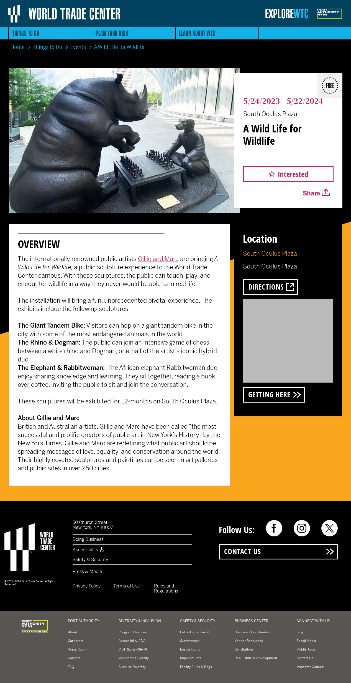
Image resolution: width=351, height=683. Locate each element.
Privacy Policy (87, 586)
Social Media (306, 641)
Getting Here (269, 394)
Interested (293, 174)
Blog (299, 632)
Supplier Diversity (132, 667)
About (72, 632)
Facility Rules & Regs (196, 667)
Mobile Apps (305, 649)
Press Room (77, 649)
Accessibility (89, 550)
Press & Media (87, 571)
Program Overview (133, 632)
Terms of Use (126, 586)
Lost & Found (190, 649)
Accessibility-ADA (132, 641)
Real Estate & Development (256, 658)
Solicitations (244, 649)
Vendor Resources (249, 641)
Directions (265, 287)
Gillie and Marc (158, 259)
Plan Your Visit (112, 33)
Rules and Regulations (166, 588)
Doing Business (88, 539)
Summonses (189, 641)
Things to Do (25, 33)
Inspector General (310, 667)
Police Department (194, 632)
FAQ (71, 667)
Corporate (76, 641)
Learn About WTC (197, 33)
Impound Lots (190, 658)
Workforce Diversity (134, 658)
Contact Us (242, 551)
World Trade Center (75, 13)
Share (311, 193)
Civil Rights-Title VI (133, 649)
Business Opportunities (252, 632)
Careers (74, 658)
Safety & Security (90, 560)
